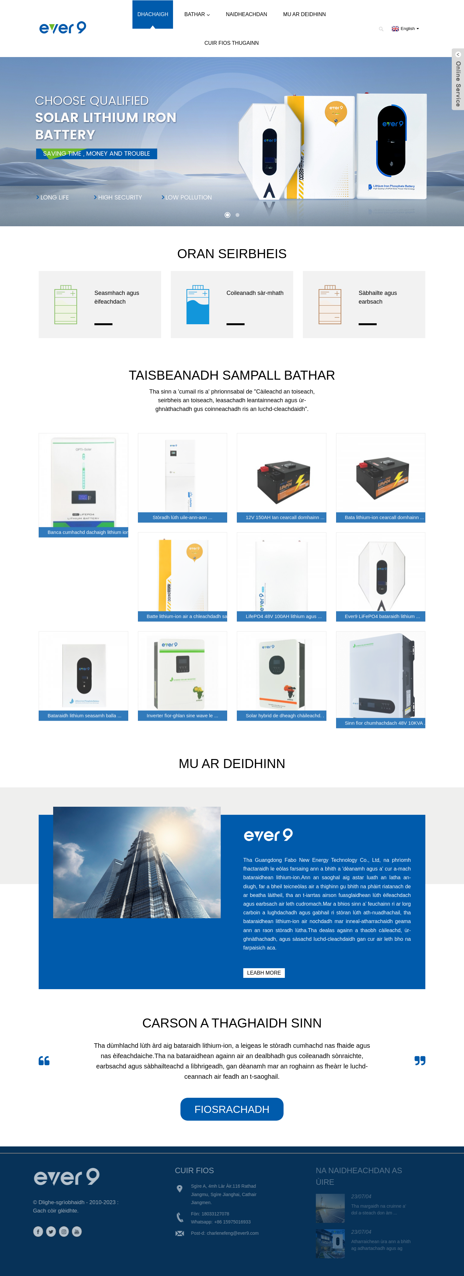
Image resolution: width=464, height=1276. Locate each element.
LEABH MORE (264, 973)
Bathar (197, 14)
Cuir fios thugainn (232, 43)
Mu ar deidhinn (304, 14)
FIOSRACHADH (232, 1109)
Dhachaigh (152, 14)
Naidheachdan (246, 14)
